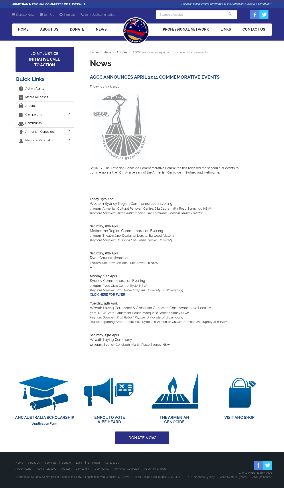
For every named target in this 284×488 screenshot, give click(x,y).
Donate (77, 29)
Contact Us (254, 29)
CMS (171, 476)
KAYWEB (126, 476)
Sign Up (67, 14)
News (101, 29)
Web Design (142, 476)
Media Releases (33, 97)
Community (30, 123)
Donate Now (23, 14)
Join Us (46, 14)
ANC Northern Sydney (201, 477)
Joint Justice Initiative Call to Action (44, 59)
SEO (177, 476)
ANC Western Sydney (233, 477)
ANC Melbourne (262, 477)
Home (23, 29)
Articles (27, 105)
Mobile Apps (159, 476)
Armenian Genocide (36, 131)
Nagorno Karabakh (36, 140)
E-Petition (94, 462)
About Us (49, 29)
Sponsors (50, 462)
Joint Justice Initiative (98, 14)
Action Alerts (31, 88)
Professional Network (186, 29)
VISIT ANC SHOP (239, 417)
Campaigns (30, 114)
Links (226, 29)
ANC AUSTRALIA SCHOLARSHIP (44, 417)
